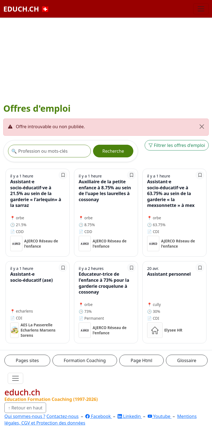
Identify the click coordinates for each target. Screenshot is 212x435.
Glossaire (186, 360)
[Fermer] (201, 126)
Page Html (141, 360)
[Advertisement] (106, 61)
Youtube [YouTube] (160, 416)
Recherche (113, 151)
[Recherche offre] (49, 151)
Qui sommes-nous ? (24, 416)
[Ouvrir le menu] (15, 378)
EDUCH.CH (26, 8)
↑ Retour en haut (25, 408)
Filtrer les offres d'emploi (176, 145)
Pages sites (27, 360)
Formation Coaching (85, 360)
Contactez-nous (62, 416)
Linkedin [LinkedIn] (130, 416)
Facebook (98, 416)
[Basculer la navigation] (201, 8)
